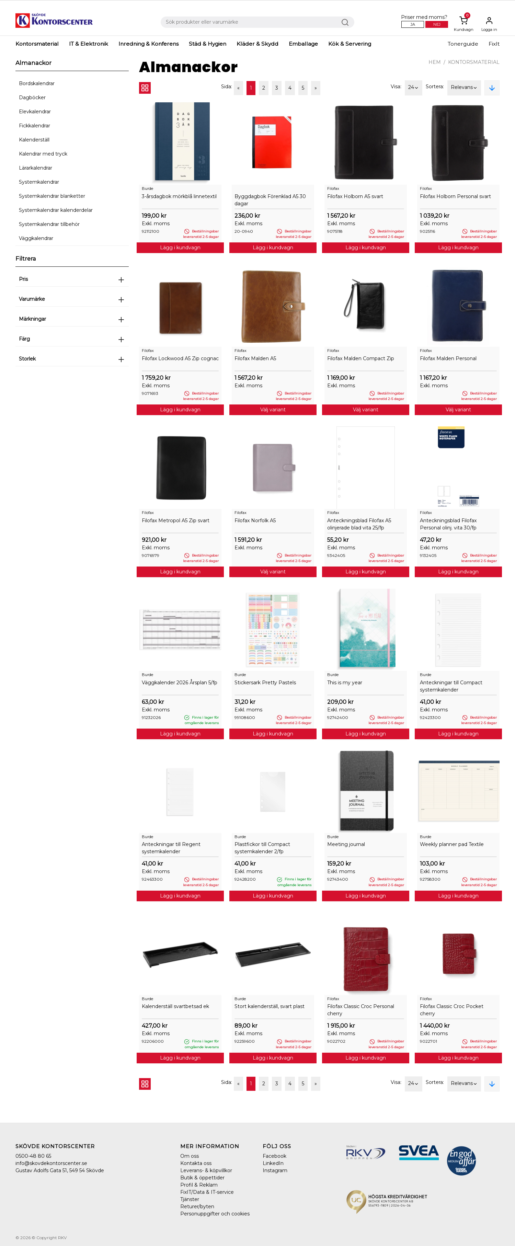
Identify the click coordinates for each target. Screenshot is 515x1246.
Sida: (226, 86)
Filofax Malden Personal (448, 358)
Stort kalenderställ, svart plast (269, 1006)
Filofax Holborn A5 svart (355, 196)
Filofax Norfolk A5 (255, 520)
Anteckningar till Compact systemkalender (451, 686)
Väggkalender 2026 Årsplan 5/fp (179, 682)
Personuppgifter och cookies (215, 1214)
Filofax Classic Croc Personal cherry (360, 1010)
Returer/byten (197, 1206)
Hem (434, 62)
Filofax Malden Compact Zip (360, 358)
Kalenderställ (34, 140)
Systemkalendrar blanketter (52, 196)
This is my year (344, 682)
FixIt (494, 44)
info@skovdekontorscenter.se (51, 1163)
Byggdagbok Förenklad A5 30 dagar (270, 200)
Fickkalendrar (34, 126)
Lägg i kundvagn (180, 247)
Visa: (396, 86)
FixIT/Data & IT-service (207, 1192)
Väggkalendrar (36, 238)
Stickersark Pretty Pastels (265, 682)
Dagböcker (32, 97)
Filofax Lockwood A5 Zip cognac (180, 358)
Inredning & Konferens (148, 44)
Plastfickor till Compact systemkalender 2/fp (262, 848)
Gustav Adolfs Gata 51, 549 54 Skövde (59, 1170)
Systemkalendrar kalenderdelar (56, 210)
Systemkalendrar (39, 182)
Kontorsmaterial (37, 44)
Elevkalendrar (35, 111)
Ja (413, 24)
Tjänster (189, 1199)
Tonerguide (463, 44)
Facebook (274, 1156)
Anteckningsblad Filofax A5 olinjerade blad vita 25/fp (359, 524)
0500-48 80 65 (33, 1156)
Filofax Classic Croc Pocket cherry (451, 1010)
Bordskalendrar (37, 83)
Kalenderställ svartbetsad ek (175, 1006)
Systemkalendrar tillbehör (49, 224)
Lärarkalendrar (35, 168)
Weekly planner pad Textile (452, 844)
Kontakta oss (195, 1163)
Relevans (464, 88)
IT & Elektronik (88, 44)
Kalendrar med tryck (43, 154)
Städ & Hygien (207, 44)
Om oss (189, 1156)
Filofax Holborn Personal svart (455, 196)
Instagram (275, 1170)
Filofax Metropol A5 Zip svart (175, 520)
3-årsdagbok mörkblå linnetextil (179, 196)
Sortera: (435, 86)
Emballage (303, 44)
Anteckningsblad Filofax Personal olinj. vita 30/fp (448, 524)
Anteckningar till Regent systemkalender (171, 848)
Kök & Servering (349, 44)
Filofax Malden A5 (255, 358)
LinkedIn (273, 1163)
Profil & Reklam (199, 1185)
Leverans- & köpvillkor (206, 1170)
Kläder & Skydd (257, 44)
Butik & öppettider (202, 1178)
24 (413, 88)
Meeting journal (346, 844)
